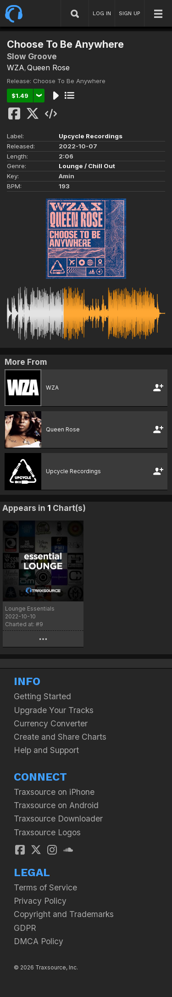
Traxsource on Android (56, 805)
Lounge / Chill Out (87, 166)
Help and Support (46, 750)
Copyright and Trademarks (64, 914)
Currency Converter (51, 723)
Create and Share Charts (60, 737)
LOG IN (102, 13)
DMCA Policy (38, 941)
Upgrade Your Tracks (54, 710)
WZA (15, 67)
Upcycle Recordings (90, 136)
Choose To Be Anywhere (69, 81)
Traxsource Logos (47, 832)
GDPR (25, 928)
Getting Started (42, 696)
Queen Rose (48, 67)
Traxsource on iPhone (54, 792)
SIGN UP (129, 13)
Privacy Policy (40, 901)
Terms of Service (45, 887)
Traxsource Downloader (58, 818)
